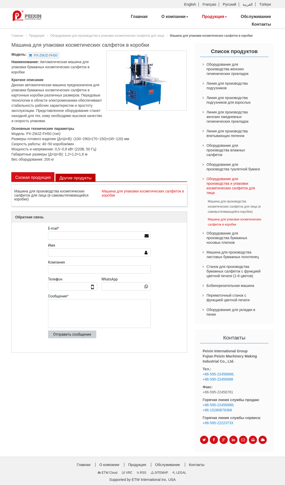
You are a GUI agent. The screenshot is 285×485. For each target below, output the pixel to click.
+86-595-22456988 (218, 379)
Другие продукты (75, 178)
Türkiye (265, 4)
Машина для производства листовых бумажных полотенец (232, 254)
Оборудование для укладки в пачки (230, 312)
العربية (248, 4)
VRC (127, 472)
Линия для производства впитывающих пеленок (227, 133)
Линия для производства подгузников (227, 85)
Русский (229, 4)
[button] (175, 17)
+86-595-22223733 (218, 423)
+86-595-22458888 (218, 374)
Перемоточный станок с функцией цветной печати (228, 297)
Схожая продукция (33, 177)
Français (209, 4)
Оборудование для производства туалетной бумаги (233, 166)
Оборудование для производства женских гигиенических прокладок (227, 69)
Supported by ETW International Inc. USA (142, 480)
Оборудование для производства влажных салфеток (225, 150)
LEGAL (179, 472)
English (190, 4)
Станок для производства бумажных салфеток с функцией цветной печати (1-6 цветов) (233, 271)
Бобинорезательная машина (230, 286)
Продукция (36, 35)
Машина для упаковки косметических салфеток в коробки (143, 193)
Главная (17, 35)
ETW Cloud (108, 472)
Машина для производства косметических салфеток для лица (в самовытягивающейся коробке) (51, 195)
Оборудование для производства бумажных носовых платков (226, 238)
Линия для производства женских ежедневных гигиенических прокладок (227, 116)
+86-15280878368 (217, 410)
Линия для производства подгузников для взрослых (228, 100)
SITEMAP (159, 472)
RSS (141, 472)
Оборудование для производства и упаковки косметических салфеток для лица (107, 35)
